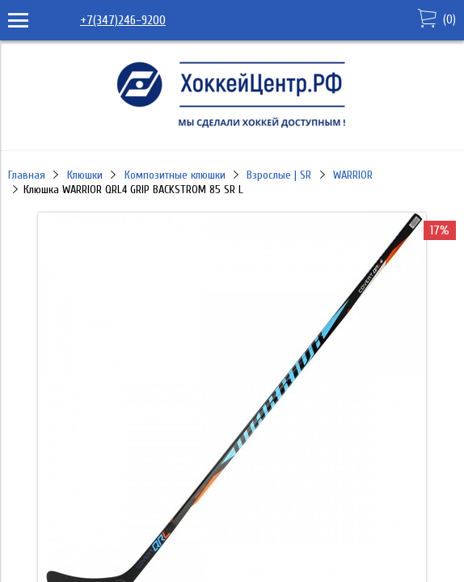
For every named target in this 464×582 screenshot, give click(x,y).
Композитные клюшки (175, 175)
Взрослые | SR (279, 175)
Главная (26, 175)
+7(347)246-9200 (123, 20)
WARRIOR (353, 175)
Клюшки (85, 175)
